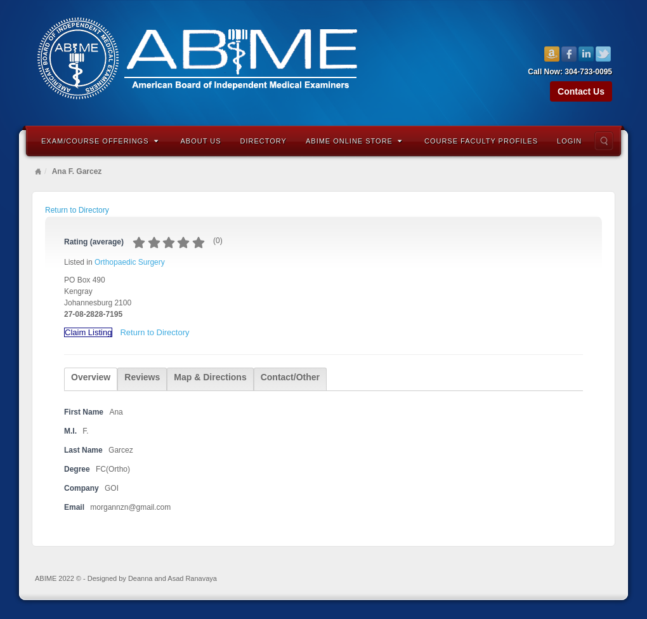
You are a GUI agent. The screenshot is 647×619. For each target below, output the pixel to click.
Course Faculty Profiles (481, 141)
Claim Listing (88, 332)
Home (38, 171)
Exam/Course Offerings (100, 141)
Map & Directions (210, 377)
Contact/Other (290, 377)
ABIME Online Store (354, 141)
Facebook (569, 54)
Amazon (552, 54)
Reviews (142, 377)
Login (569, 141)
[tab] (90, 379)
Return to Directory (77, 210)
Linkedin (586, 54)
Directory (263, 141)
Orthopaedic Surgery (130, 262)
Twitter (603, 54)
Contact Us (581, 91)
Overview (90, 377)
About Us (201, 141)
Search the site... (603, 140)
